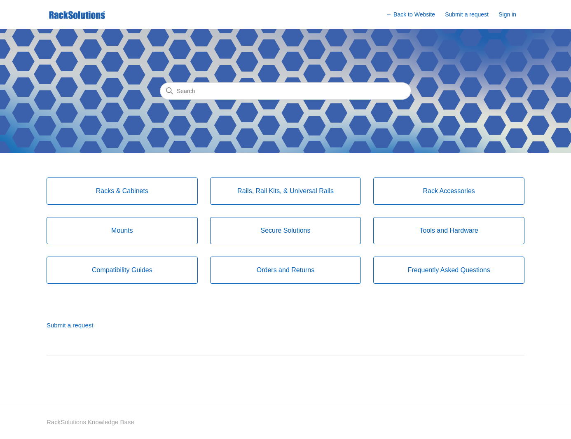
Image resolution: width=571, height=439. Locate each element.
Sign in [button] (507, 14)
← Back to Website (410, 14)
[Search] (285, 91)
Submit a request (467, 14)
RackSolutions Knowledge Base (90, 421)
